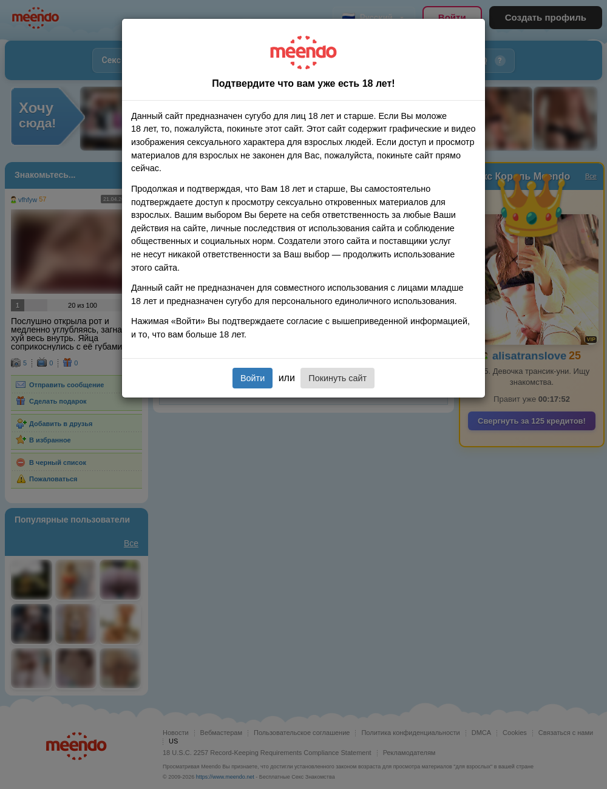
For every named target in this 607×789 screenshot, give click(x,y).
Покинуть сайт (337, 378)
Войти (252, 378)
